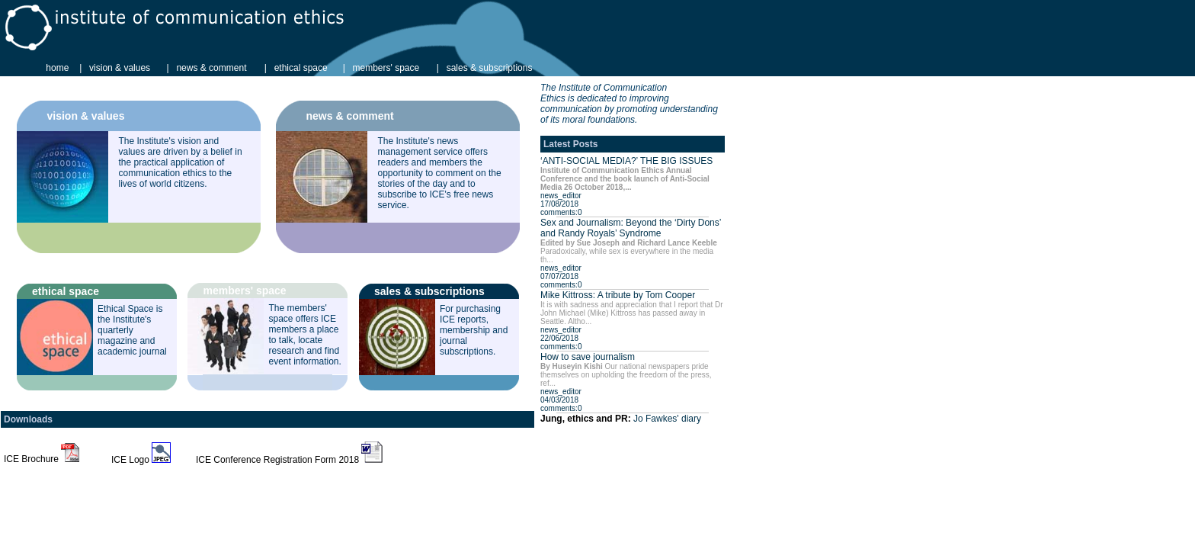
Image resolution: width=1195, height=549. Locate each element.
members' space (386, 68)
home (57, 68)
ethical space (301, 68)
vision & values (119, 68)
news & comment (211, 68)
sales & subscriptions (490, 68)
